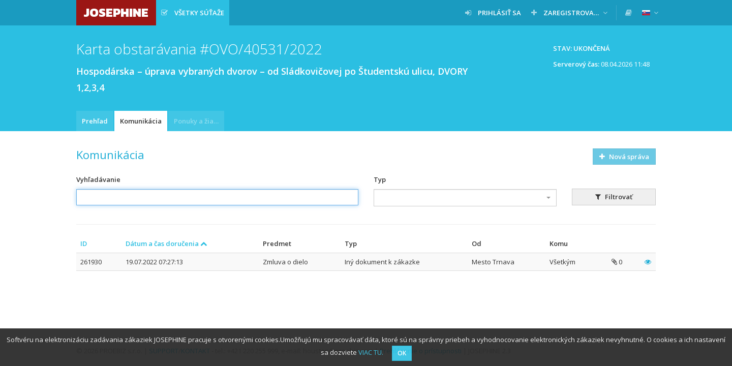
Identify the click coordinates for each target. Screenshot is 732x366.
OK (402, 353)
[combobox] (465, 197)
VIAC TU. (370, 352)
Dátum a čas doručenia (166, 243)
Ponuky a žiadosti (199, 121)
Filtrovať (613, 196)
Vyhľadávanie (98, 179)
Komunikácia (141, 121)
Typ (380, 179)
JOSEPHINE (116, 12)
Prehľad (95, 121)
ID (83, 243)
